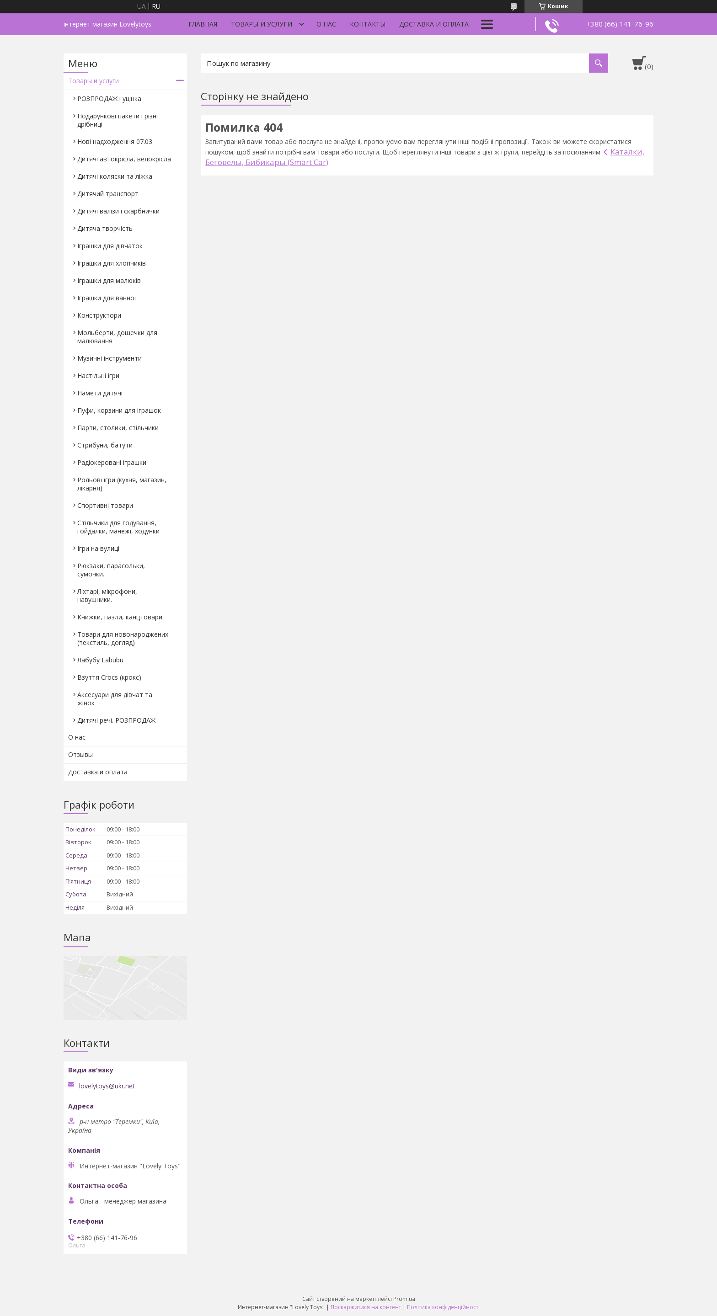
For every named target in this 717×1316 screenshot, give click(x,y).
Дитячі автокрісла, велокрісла (124, 159)
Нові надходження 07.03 (114, 141)
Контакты (367, 24)
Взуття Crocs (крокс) (109, 677)
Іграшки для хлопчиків (111, 263)
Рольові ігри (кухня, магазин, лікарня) (121, 483)
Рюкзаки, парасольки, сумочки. (111, 569)
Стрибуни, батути (105, 445)
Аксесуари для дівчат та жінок (114, 698)
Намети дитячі (100, 393)
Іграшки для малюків (109, 280)
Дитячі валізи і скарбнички (118, 211)
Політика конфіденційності (443, 1307)
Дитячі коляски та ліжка (114, 176)
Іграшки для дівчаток (110, 245)
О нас (326, 24)
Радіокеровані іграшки (111, 462)
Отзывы (80, 754)
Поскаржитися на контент (366, 1307)
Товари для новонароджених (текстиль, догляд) (122, 638)
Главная (202, 24)
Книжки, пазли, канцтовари (119, 617)
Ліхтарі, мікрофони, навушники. (107, 595)
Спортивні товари (105, 505)
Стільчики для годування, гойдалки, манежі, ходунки (118, 526)
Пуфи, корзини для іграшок (119, 410)
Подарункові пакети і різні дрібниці (117, 120)
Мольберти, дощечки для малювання (117, 336)
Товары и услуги (261, 24)
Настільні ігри (98, 375)
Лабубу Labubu (100, 659)
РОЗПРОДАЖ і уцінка (109, 98)
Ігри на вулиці (98, 548)
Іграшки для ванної (106, 297)
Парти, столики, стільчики (118, 427)
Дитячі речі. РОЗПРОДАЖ (116, 720)
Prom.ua (404, 1299)
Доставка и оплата (434, 24)
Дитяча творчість (105, 228)
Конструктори (99, 315)
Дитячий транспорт (108, 193)
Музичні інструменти (109, 358)
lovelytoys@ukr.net (107, 1086)
